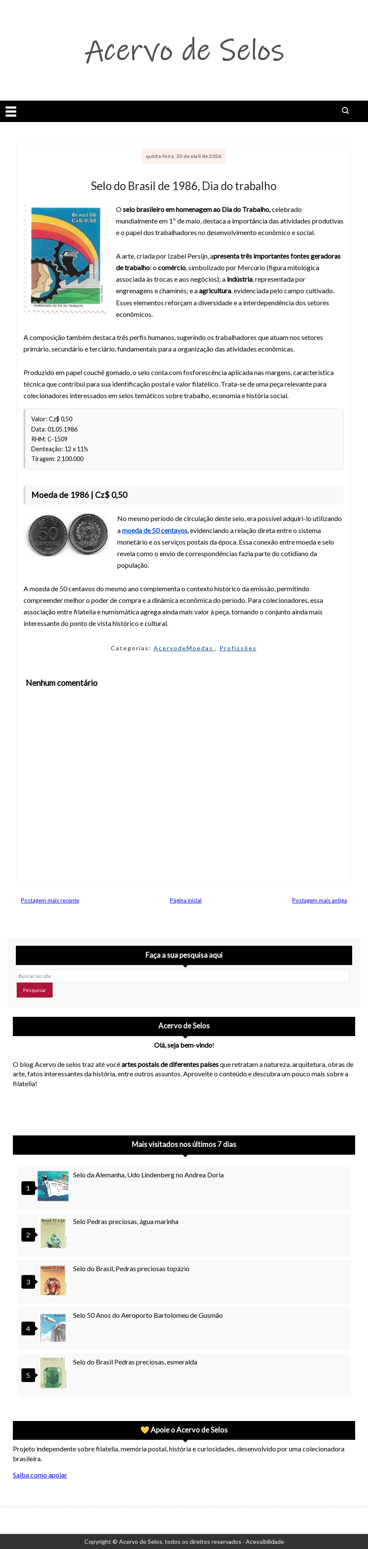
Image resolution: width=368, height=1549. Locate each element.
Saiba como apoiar (40, 1475)
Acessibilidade (265, 1541)
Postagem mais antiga (319, 900)
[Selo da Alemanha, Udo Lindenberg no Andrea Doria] (54, 1187)
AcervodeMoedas (184, 648)
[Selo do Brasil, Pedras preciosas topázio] (54, 1280)
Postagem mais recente (50, 900)
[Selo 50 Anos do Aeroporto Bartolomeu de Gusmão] (54, 1327)
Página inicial (186, 900)
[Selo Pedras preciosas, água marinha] (54, 1233)
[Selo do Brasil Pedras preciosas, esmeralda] (54, 1374)
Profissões (238, 648)
